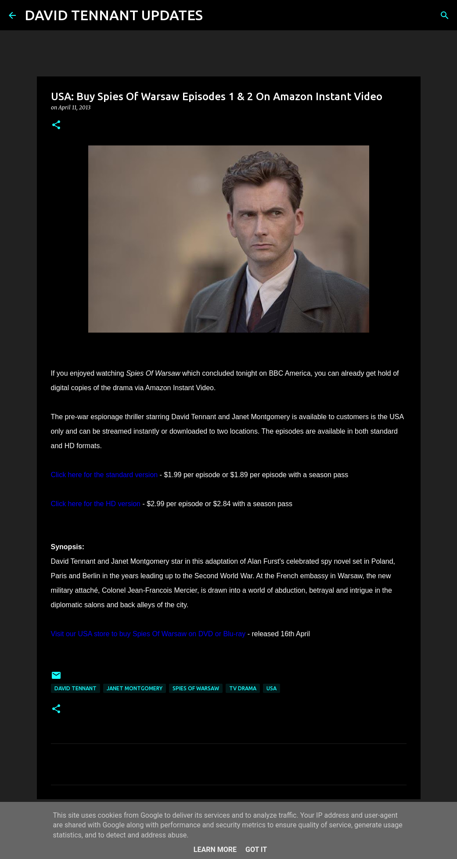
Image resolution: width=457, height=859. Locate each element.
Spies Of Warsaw (196, 688)
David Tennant (75, 688)
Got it (256, 849)
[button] (56, 125)
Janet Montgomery (134, 688)
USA (271, 688)
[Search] (215, 15)
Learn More (215, 849)
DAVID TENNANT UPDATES (114, 15)
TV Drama (242, 688)
